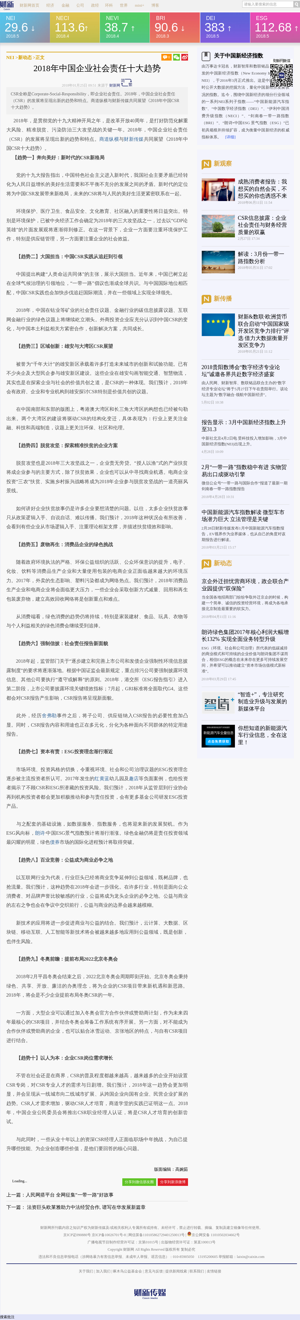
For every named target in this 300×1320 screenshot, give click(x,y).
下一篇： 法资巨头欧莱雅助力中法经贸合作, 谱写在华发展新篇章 (76, 1207)
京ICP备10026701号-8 (109, 1235)
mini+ (139, 5)
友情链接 (214, 1271)
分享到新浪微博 (173, 1182)
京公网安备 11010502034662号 (213, 1235)
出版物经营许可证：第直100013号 (188, 1242)
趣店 (134, 778)
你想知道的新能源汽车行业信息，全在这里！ (262, 735)
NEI (10, 57)
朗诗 (40, 833)
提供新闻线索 (176, 1271)
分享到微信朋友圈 (139, 1182)
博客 (155, 5)
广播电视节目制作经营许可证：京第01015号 (122, 1242)
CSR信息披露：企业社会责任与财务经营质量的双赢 (262, 225)
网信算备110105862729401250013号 (157, 1235)
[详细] (230, 137)
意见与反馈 (154, 1271)
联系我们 (197, 1271)
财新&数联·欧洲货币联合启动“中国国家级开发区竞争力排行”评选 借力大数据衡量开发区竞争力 (263, 331)
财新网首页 (29, 5)
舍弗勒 (49, 715)
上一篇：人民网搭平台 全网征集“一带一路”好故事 (60, 1194)
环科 (109, 5)
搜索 (3, 1317)
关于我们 (86, 1271)
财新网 (114, 85)
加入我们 (103, 1271)
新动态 (25, 57)
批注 (11, 1317)
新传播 (223, 298)
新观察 (223, 163)
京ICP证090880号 (77, 1235)
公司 (80, 5)
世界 (124, 5)
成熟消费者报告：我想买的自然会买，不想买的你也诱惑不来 (262, 189)
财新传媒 (133, 139)
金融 (65, 5)
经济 (50, 5)
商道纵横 (109, 139)
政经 (95, 5)
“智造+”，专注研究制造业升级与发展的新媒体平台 (262, 701)
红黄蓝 (101, 778)
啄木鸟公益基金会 (128, 1271)
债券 (55, 842)
